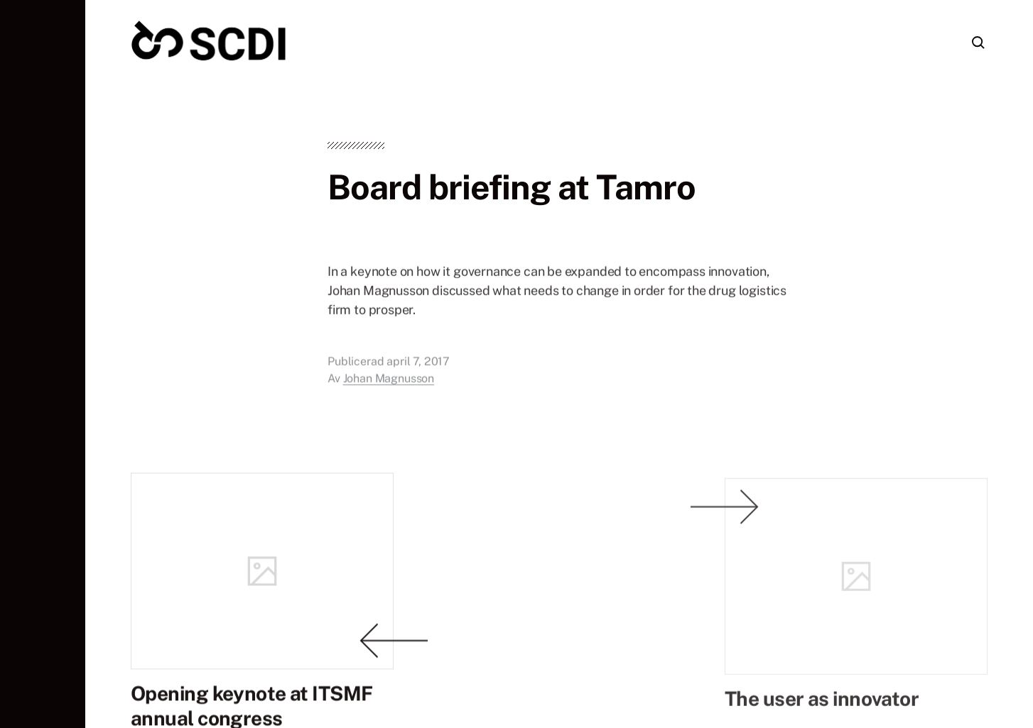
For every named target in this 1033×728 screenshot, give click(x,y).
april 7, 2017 (418, 377)
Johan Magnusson (389, 394)
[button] (42, 364)
